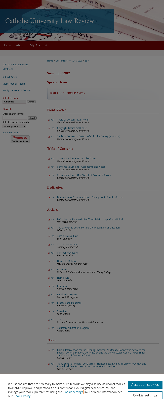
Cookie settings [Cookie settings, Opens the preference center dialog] (145, 395)
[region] (82, 390)
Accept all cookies (145, 384)
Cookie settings (73, 392)
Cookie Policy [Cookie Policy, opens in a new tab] (22, 396)
